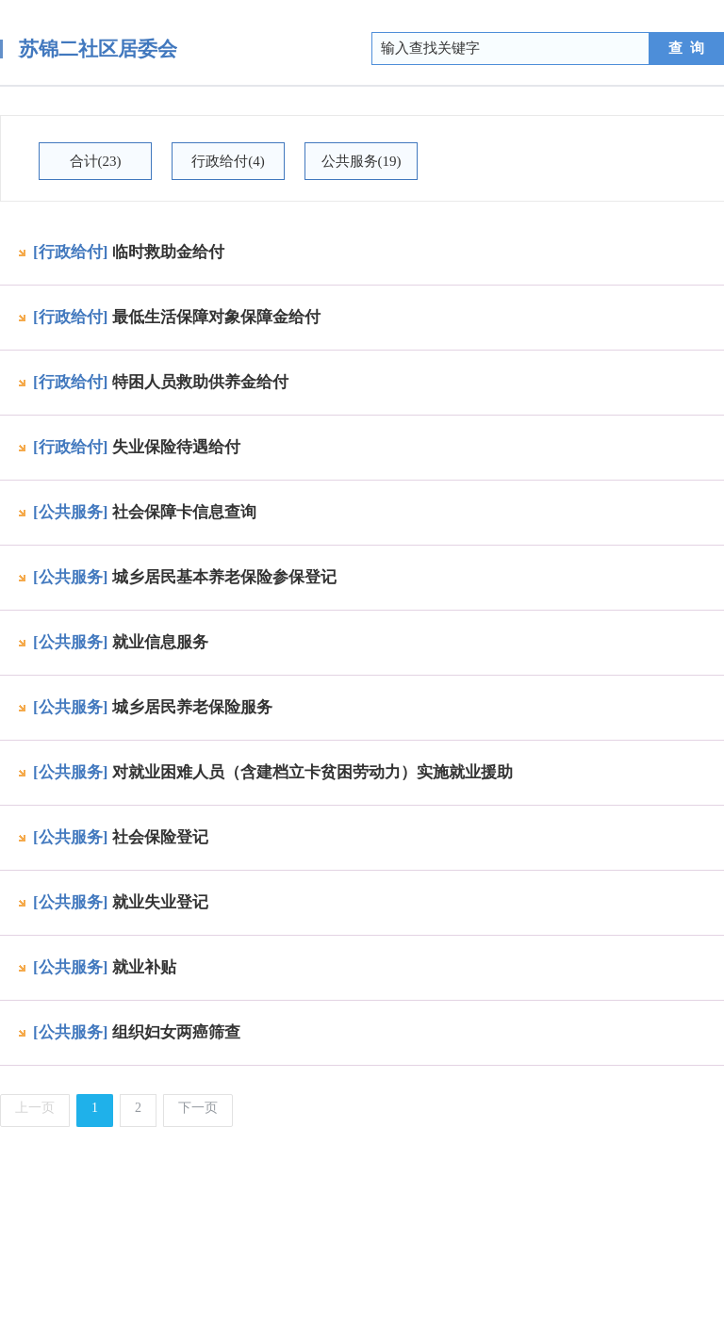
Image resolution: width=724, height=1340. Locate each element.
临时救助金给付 (168, 252)
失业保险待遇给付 (176, 447)
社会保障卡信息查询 (184, 512)
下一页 (198, 1108)
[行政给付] (70, 252)
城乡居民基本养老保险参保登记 (224, 577)
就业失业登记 (160, 902)
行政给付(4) (228, 161)
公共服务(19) (361, 161)
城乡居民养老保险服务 (192, 707)
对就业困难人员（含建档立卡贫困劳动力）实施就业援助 (312, 772)
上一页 (35, 1108)
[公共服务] (70, 512)
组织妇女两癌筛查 (176, 1032)
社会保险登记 (160, 837)
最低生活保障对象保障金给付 (216, 317)
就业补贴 (144, 967)
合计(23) (96, 161)
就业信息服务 (160, 642)
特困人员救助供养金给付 (200, 382)
